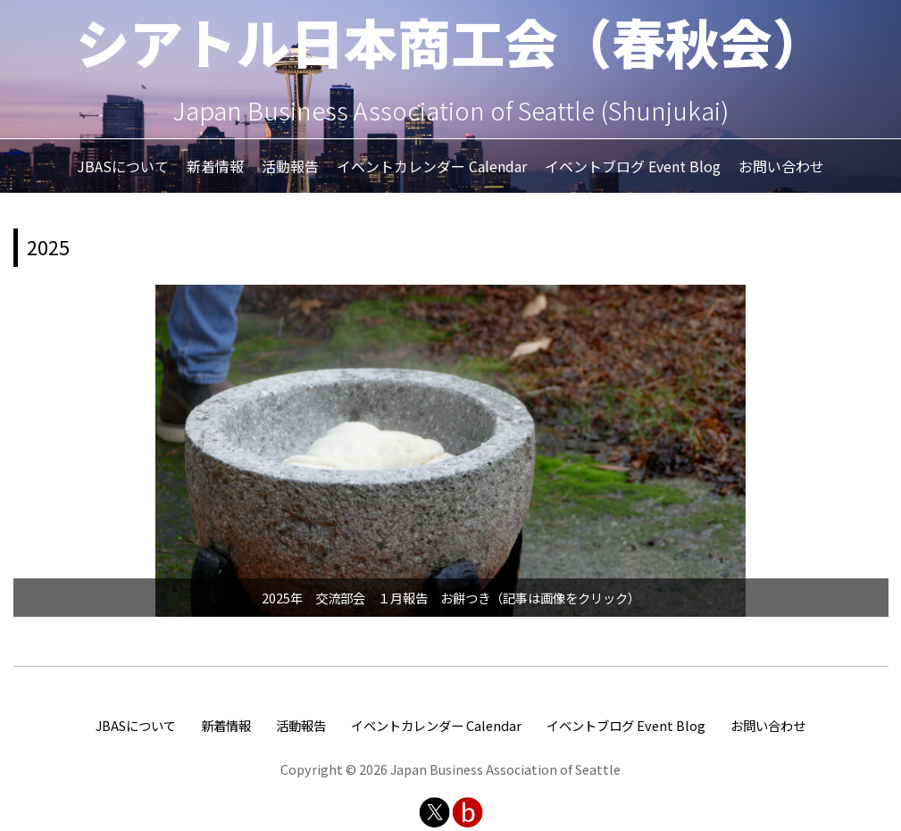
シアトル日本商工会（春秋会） (451, 40)
